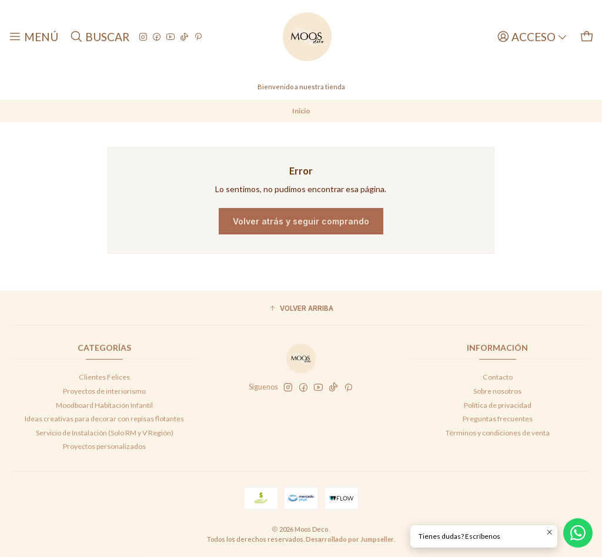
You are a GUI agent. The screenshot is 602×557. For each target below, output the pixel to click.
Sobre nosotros (497, 391)
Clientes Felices (104, 377)
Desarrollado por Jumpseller (350, 539)
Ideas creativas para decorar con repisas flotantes (104, 418)
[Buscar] (99, 36)
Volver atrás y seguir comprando (301, 221)
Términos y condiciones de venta (498, 432)
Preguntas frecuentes (498, 418)
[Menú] (33, 36)
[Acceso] (532, 36)
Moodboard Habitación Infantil (104, 405)
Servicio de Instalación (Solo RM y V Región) (104, 432)
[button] (301, 309)
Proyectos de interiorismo (104, 391)
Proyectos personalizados (104, 446)
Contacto (498, 377)
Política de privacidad (497, 405)
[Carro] (587, 36)
